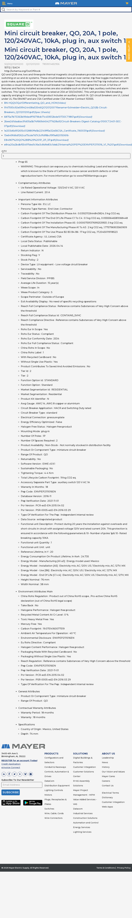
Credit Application (10, 764)
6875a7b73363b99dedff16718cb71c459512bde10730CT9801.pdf (48, 116)
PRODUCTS (51, 753)
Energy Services (81, 827)
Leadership (108, 757)
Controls (58, 790)
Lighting (48, 790)
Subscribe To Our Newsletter (17, 780)
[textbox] (66, 9)
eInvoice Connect (10, 767)
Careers (106, 781)
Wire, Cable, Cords (54, 813)
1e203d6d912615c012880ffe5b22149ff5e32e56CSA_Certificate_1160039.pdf (54, 130)
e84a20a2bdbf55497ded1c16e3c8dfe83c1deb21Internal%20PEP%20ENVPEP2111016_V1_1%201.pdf (68, 144)
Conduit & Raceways (55, 767)
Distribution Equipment (57, 785)
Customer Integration (84, 767)
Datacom (78, 808)
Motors (48, 795)
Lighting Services (82, 832)
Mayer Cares (108, 776)
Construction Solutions (85, 818)
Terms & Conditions (105, 868)
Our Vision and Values (113, 771)
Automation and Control (85, 822)
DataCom (49, 781)
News (105, 762)
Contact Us (108, 785)
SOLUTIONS (80, 753)
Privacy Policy (124, 868)
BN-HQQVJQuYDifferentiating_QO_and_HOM (35, 103)
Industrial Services (83, 813)
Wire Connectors (53, 818)
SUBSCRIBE (11, 792)
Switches (49, 808)
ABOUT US (108, 753)
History (106, 767)
